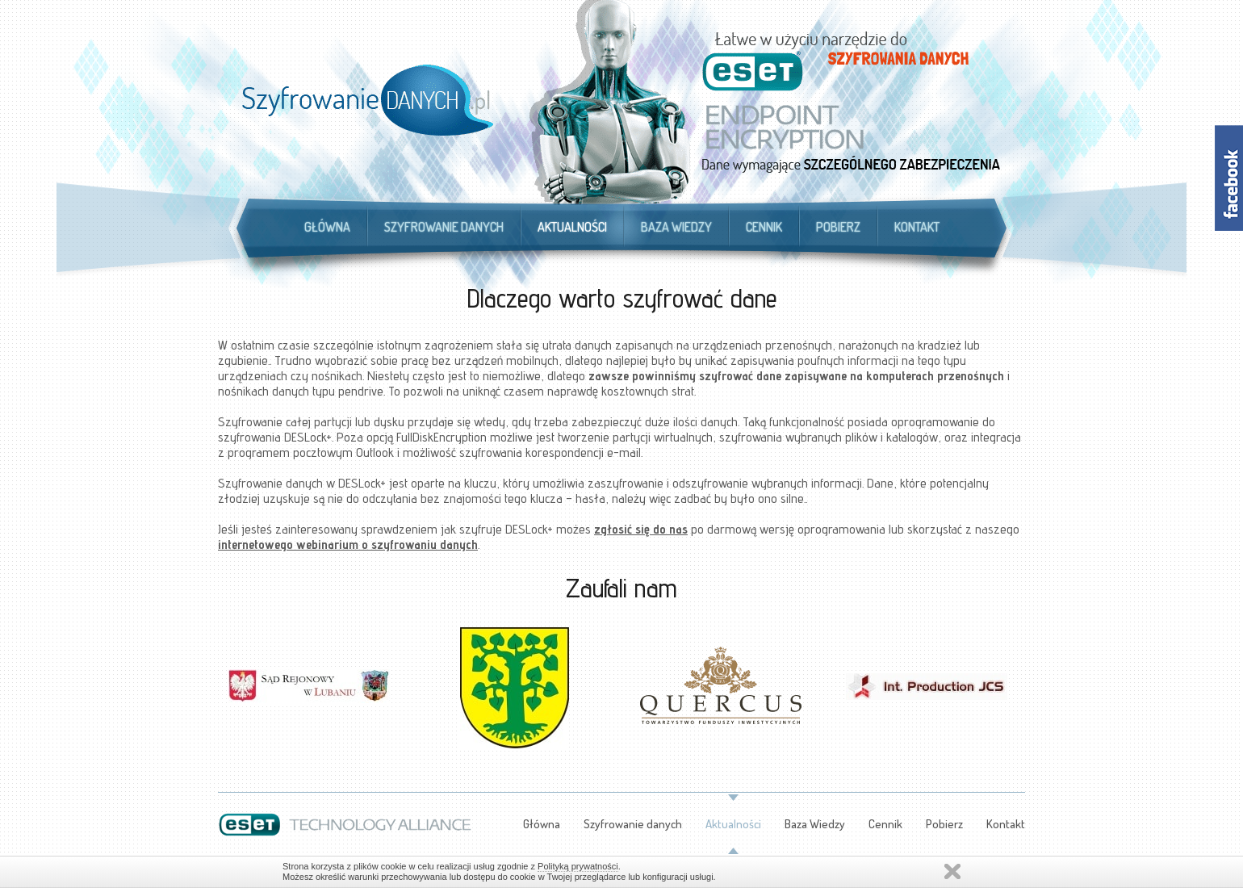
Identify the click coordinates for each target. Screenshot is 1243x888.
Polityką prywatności (578, 866)
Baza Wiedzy (676, 227)
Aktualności (572, 227)
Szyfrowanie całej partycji (285, 421)
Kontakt (917, 227)
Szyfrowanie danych (444, 227)
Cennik (764, 227)
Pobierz (838, 227)
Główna (327, 227)
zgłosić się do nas (641, 529)
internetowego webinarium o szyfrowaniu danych (348, 544)
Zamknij (952, 871)
